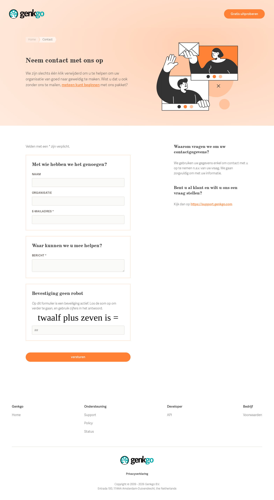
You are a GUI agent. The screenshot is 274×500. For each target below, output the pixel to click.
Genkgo (17, 406)
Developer (174, 406)
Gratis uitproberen (244, 14)
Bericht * (39, 255)
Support (90, 415)
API (169, 415)
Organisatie (42, 193)
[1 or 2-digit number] (78, 330)
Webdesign (186, 14)
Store (101, 13)
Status (89, 431)
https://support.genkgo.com (211, 204)
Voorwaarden (252, 415)
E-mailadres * (43, 211)
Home (87, 14)
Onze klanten (125, 13)
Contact (210, 15)
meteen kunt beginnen (81, 85)
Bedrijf (248, 406)
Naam (36, 174)
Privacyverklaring (137, 474)
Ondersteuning (157, 13)
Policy (88, 423)
